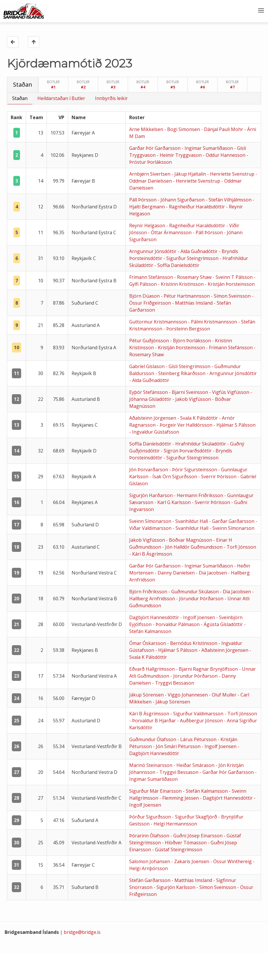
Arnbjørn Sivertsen (150, 174)
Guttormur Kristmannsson (158, 322)
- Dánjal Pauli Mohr (222, 129)
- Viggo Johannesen (187, 695)
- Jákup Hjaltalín (189, 174)
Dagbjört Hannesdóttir (154, 617)
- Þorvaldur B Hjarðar (153, 720)
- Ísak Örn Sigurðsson (174, 476)
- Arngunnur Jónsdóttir (232, 373)
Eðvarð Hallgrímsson (152, 669)
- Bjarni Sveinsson (189, 392)
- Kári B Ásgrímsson (150, 554)
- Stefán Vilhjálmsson (229, 200)
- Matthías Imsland (193, 303)
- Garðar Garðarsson (232, 521)
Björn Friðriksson (148, 591)
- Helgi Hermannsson (174, 824)
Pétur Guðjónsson (149, 340)
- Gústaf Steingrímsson (177, 849)
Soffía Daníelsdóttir (150, 444)
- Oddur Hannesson (225, 155)
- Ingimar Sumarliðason (208, 148)
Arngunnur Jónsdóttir (153, 251)
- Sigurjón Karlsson (175, 887)
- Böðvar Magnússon (189, 540)
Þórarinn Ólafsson (149, 835)
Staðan (20, 98)
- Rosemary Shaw (193, 277)
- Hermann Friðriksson (199, 495)
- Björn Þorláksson (191, 340)
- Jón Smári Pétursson (177, 746)
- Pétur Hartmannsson (186, 296)
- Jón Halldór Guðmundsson (193, 547)
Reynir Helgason (147, 225)
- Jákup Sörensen (171, 702)
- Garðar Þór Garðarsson (227, 772)
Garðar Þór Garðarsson (155, 148)
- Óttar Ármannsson (170, 232)
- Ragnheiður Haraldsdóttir (196, 206)
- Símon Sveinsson (231, 296)
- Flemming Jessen (179, 798)
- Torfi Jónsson (240, 547)
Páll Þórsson (143, 200)
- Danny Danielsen (175, 573)
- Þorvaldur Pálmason (177, 624)
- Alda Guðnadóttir (198, 251)
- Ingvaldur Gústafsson (154, 432)
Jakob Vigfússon (147, 540)
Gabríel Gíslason (147, 366)
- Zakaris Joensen (190, 861)
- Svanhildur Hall (190, 521)
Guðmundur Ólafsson (153, 739)
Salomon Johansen (150, 861)
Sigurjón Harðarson (151, 495)
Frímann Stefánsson (151, 277)
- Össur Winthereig (231, 861)
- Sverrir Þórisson (218, 476)
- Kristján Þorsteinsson (230, 284)
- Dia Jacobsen (212, 573)
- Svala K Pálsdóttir (198, 418)
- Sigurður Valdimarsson (197, 713)
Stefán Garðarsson (150, 880)
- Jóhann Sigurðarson (182, 200)
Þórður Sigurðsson (150, 817)
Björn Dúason (145, 296)
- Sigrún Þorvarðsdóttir (187, 451)
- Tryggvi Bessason (173, 683)
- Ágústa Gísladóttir (222, 624)
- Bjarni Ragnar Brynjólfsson (207, 669)
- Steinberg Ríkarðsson (181, 373)
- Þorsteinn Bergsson (186, 328)
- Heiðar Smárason (195, 765)
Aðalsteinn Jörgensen (153, 418)
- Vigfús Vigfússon (229, 392)
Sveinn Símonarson (150, 521)
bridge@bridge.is (82, 932)
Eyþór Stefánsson (149, 392)
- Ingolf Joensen (198, 617)
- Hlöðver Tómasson (185, 842)
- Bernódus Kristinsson (192, 643)
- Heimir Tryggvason (180, 155)
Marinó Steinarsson (151, 765)
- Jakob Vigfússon (192, 399)
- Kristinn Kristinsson (181, 284)
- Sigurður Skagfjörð (195, 817)
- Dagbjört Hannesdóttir (227, 798)
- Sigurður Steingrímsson (191, 258)
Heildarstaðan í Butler (61, 98)
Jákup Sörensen (147, 695)
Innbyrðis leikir (111, 98)
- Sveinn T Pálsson (233, 277)
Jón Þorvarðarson (149, 469)
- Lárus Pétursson (197, 739)
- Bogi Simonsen (182, 129)
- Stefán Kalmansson (206, 791)
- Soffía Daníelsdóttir (176, 265)
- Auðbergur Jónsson (200, 720)
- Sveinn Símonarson (231, 528)
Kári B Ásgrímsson (149, 713)
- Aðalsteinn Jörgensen (223, 650)
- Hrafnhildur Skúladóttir (199, 444)
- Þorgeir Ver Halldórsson (185, 425)
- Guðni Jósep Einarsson (197, 835)
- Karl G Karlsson (173, 502)
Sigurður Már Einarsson (156, 791)
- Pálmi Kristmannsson (213, 322)
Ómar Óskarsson (148, 643)
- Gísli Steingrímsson (189, 366)
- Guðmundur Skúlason (194, 591)
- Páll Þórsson (208, 232)
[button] (260, 11)
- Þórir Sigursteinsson (193, 469)
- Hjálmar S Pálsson (235, 425)
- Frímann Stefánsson (230, 347)
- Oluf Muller (223, 695)
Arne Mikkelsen (146, 129)
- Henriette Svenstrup (231, 174)
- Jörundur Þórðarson (200, 598)
